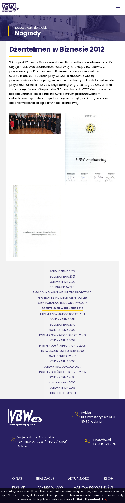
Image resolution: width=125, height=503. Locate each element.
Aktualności (79, 478)
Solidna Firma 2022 (62, 271)
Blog (108, 478)
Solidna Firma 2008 (62, 340)
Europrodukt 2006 (62, 382)
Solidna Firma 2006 (62, 377)
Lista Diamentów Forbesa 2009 (62, 351)
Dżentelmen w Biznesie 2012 (62, 308)
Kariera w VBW (50, 487)
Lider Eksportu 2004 (62, 393)
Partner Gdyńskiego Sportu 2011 (62, 314)
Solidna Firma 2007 (62, 361)
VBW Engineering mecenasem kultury (62, 297)
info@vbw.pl (102, 439)
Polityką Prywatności (88, 499)
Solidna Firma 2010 (62, 325)
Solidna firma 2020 (62, 282)
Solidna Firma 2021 (62, 276)
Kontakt (19, 487)
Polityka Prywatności (93, 487)
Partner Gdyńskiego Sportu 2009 (62, 335)
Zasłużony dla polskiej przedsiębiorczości (62, 292)
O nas (17, 478)
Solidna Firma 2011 (62, 319)
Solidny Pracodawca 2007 (62, 367)
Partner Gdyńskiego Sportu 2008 (62, 346)
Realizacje (45, 478)
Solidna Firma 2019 (62, 287)
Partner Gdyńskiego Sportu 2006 (62, 372)
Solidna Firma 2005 (62, 388)
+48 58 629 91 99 (105, 444)
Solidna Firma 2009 (62, 330)
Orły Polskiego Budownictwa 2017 (62, 303)
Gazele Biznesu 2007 (62, 356)
